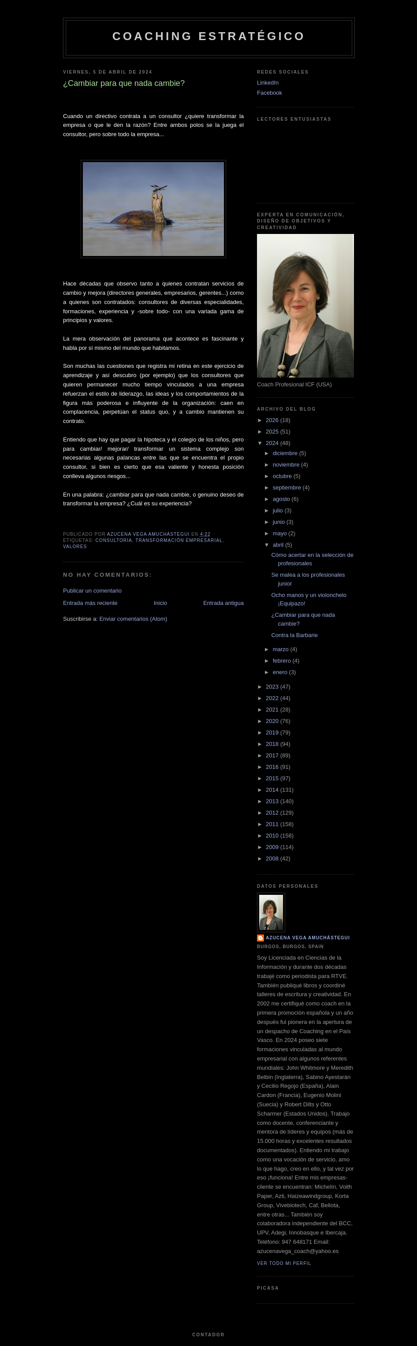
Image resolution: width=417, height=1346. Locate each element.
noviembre (287, 464)
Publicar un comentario (92, 590)
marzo (281, 649)
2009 (273, 847)
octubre (283, 476)
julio (279, 510)
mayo (280, 533)
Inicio (160, 603)
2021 (273, 709)
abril (279, 544)
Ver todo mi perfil (284, 1263)
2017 (273, 755)
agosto (282, 499)
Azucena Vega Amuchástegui (308, 937)
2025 (273, 431)
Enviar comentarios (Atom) (133, 619)
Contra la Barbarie (294, 635)
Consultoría (113, 540)
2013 (273, 801)
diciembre (286, 453)
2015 (273, 778)
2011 (273, 824)
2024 (273, 443)
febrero (283, 660)
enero (281, 672)
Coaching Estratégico (209, 36)
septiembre (288, 487)
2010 (273, 835)
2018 (273, 744)
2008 (273, 858)
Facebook (269, 92)
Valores (75, 546)
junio (280, 522)
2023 (273, 686)
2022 (273, 698)
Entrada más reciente (90, 603)
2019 (273, 732)
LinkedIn (268, 82)
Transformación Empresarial (178, 540)
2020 (273, 721)
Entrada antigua (223, 603)
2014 (273, 789)
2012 (273, 812)
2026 (273, 420)
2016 (273, 767)
